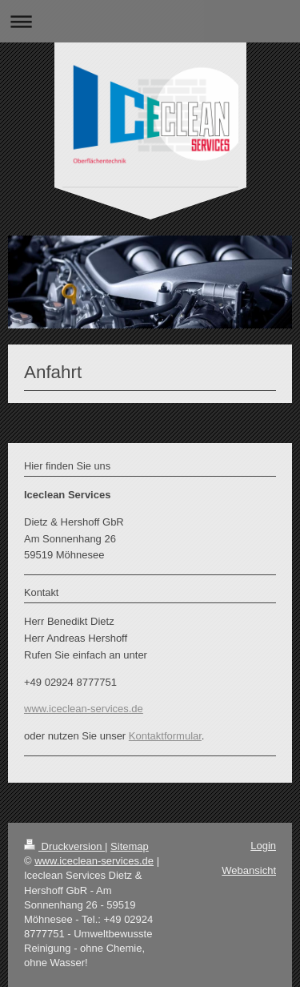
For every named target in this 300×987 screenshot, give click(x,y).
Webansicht (249, 870)
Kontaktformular (165, 736)
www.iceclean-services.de (83, 709)
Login (263, 846)
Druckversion (64, 846)
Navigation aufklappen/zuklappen (150, 21)
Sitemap (129, 846)
